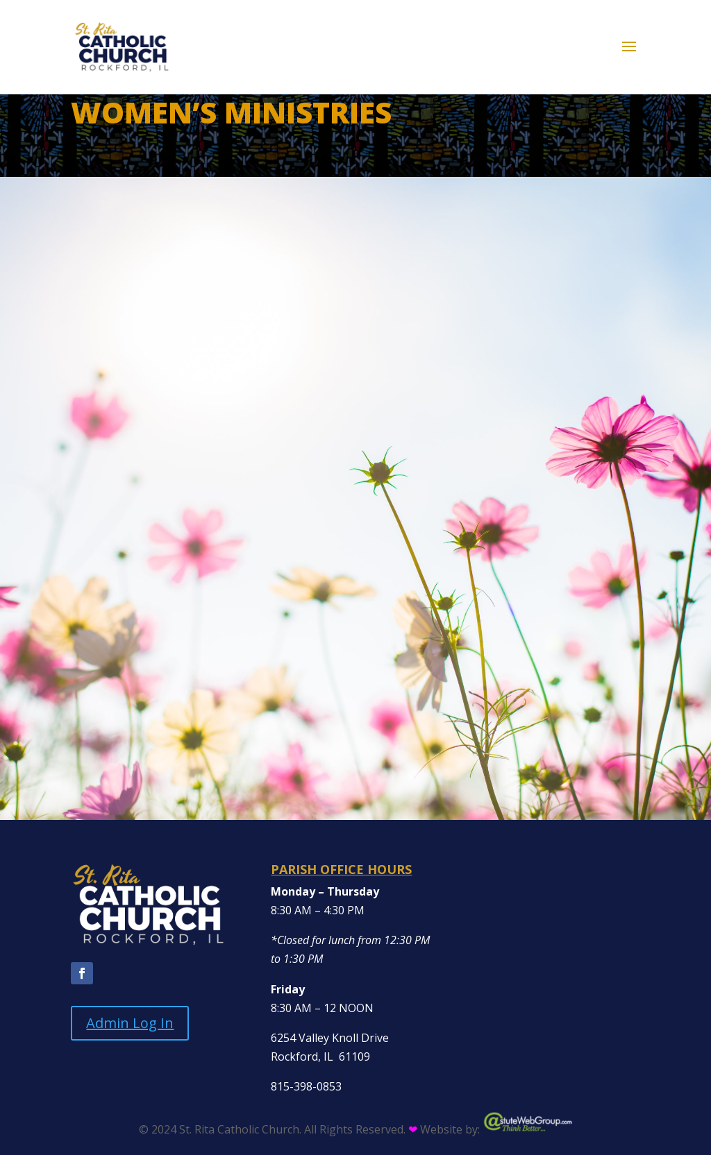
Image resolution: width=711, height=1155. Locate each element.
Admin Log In (130, 1022)
